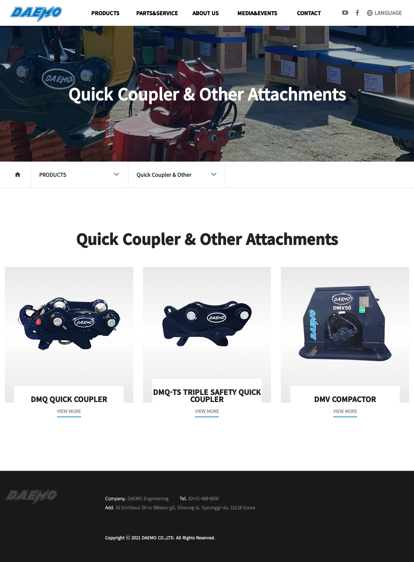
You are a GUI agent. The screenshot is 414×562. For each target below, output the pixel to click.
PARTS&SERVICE (157, 13)
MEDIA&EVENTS (257, 13)
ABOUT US (205, 13)
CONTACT (309, 13)
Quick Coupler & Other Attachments (176, 179)
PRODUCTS (105, 13)
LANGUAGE (384, 12)
